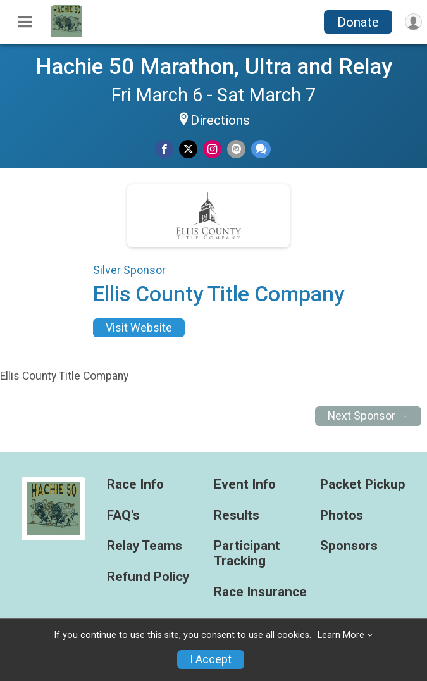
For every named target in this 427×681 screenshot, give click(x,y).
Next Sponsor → (368, 415)
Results (236, 515)
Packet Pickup (362, 484)
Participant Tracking (247, 553)
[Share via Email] (236, 149)
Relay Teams (144, 546)
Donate (358, 22)
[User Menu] (413, 21)
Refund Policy (148, 577)
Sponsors (349, 546)
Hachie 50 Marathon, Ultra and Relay (213, 66)
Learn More (341, 635)
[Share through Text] (261, 149)
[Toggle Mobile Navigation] (25, 22)
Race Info (135, 484)
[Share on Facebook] (164, 149)
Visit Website (139, 328)
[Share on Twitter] (188, 149)
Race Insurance (260, 592)
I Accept (211, 659)
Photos (341, 515)
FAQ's (123, 515)
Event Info (245, 484)
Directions (220, 120)
